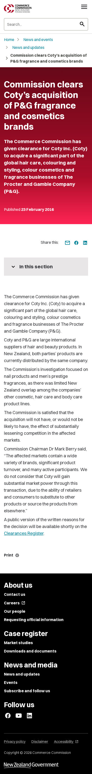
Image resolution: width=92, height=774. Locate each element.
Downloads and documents (30, 651)
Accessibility (66, 741)
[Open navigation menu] (84, 7)
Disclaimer (39, 741)
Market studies (18, 642)
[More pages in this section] (46, 266)
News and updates (28, 47)
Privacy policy (15, 741)
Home (9, 39)
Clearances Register (23, 533)
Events (10, 682)
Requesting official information (34, 619)
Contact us (14, 594)
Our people (14, 611)
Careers (14, 602)
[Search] (46, 24)
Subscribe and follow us (27, 690)
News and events (38, 39)
